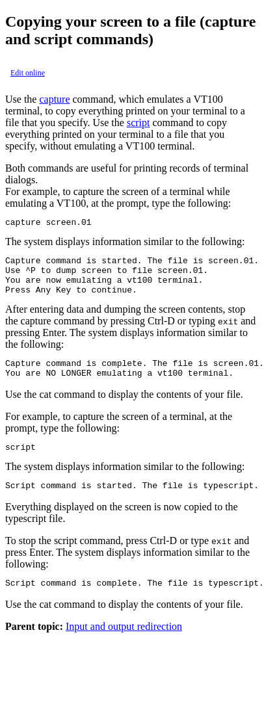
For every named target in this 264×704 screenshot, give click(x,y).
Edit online (27, 72)
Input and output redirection (124, 645)
